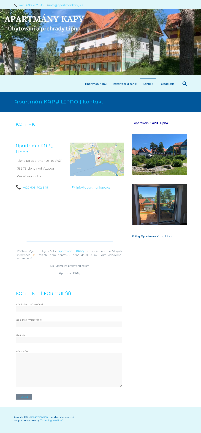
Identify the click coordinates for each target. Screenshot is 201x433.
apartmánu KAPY (71, 251)
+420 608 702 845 (35, 187)
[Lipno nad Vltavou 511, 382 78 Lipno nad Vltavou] (70, 215)
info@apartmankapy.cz (66, 5)
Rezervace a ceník (125, 83)
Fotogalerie (167, 83)
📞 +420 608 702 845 (29, 5)
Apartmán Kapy (96, 83)
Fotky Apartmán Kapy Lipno (152, 236)
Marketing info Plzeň (51, 420)
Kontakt (148, 83)
